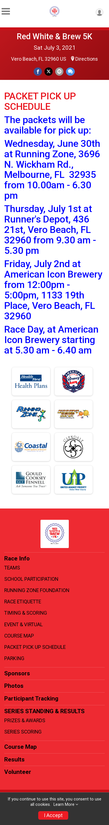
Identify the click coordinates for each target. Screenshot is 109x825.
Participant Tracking (31, 698)
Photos (13, 685)
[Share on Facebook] (38, 71)
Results (14, 759)
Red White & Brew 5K (54, 36)
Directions (86, 59)
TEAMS (12, 568)
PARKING (14, 658)
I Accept (53, 815)
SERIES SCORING (23, 732)
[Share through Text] (70, 71)
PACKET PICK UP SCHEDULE (35, 647)
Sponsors (17, 673)
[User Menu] (99, 12)
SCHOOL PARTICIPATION (31, 579)
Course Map (20, 746)
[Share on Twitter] (48, 71)
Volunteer (17, 772)
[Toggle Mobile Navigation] (5, 11)
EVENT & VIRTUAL (23, 624)
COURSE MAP (19, 636)
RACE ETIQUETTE (22, 601)
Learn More (64, 804)
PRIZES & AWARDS (24, 720)
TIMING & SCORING (25, 613)
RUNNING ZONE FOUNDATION (36, 590)
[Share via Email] (59, 71)
